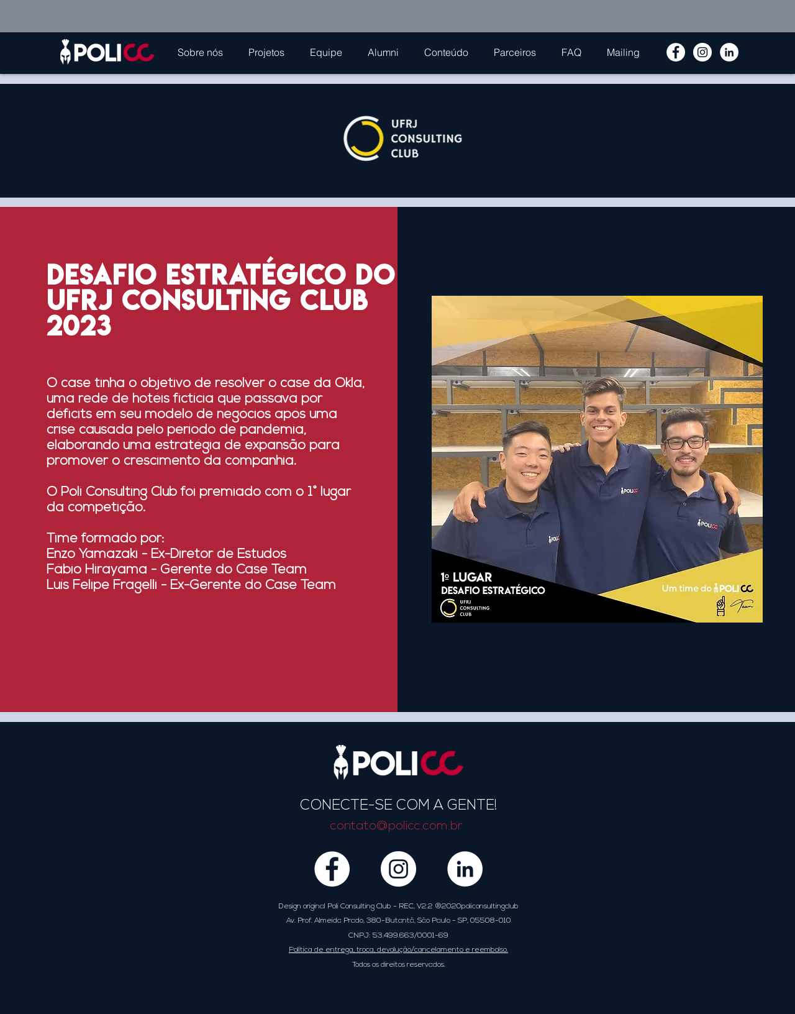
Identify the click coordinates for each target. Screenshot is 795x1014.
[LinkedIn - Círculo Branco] (729, 52)
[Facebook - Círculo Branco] (675, 52)
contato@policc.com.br (396, 826)
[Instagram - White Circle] (702, 52)
